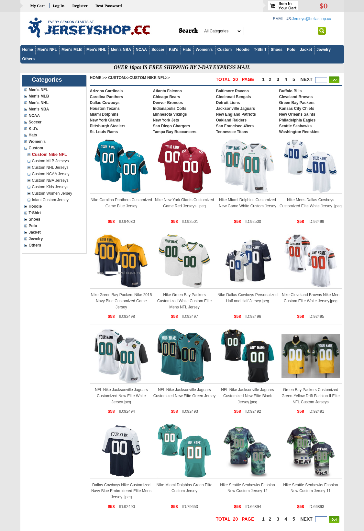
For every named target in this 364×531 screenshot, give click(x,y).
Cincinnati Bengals (233, 97)
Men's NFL (47, 49)
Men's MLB (71, 49)
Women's (204, 49)
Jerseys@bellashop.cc (311, 19)
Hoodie (242, 49)
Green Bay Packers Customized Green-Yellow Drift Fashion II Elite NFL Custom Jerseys (310, 395)
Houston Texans (105, 108)
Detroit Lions (228, 102)
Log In (58, 5)
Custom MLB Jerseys (50, 161)
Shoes (276, 49)
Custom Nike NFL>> (149, 77)
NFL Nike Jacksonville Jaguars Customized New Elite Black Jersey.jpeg (247, 395)
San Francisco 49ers (235, 126)
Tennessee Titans (232, 132)
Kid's (173, 49)
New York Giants (105, 120)
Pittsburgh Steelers (108, 126)
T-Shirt (260, 49)
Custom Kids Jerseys (50, 187)
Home (27, 49)
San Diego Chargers (171, 126)
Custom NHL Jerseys (50, 167)
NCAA (141, 49)
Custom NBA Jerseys (50, 180)
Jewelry (323, 49)
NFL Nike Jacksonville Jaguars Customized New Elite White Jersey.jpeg (121, 395)
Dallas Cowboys (105, 102)
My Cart (37, 5)
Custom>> (118, 77)
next (306, 79)
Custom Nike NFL (49, 154)
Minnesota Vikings (170, 114)
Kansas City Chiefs (296, 108)
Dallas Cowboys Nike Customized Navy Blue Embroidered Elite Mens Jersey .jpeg (121, 491)
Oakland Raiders (231, 120)
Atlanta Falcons (167, 91)
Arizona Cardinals (106, 91)
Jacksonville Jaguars (235, 108)
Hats (187, 49)
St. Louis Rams (104, 132)
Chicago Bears (166, 97)
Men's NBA (121, 49)
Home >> (98, 77)
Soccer (157, 49)
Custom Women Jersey (52, 193)
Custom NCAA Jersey (51, 174)
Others (28, 59)
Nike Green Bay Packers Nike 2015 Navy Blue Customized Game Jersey (121, 301)
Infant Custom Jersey (50, 200)
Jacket (306, 49)
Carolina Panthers (106, 97)
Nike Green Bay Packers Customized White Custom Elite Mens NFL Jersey (184, 301)
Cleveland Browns (296, 97)
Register (80, 5)
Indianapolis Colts (169, 108)
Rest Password (108, 5)
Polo (291, 49)
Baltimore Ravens (232, 91)
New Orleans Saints (297, 114)
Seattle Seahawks (295, 126)
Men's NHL (96, 49)
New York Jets (166, 120)
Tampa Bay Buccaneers (175, 132)
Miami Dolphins (104, 114)
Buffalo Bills (290, 91)
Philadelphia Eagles (297, 120)
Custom (224, 49)
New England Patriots (236, 114)
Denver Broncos (168, 102)
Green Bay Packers (296, 102)
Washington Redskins (299, 132)
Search (188, 31)
